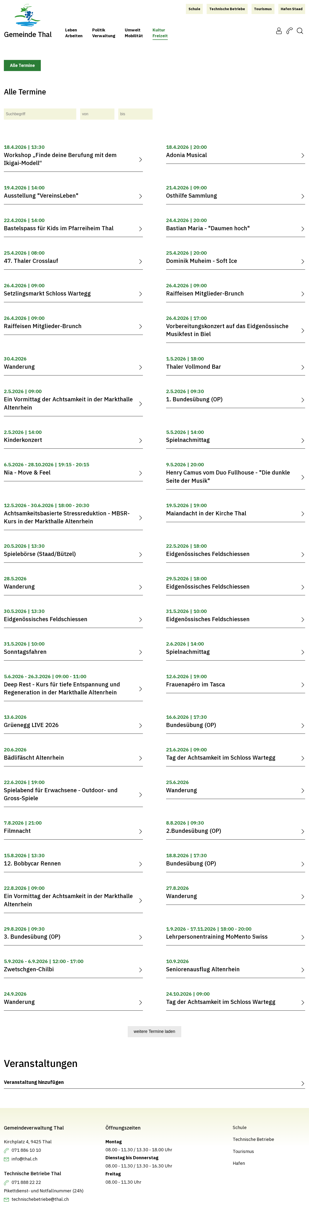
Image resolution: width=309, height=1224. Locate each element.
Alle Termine (22, 65)
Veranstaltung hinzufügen (34, 1082)
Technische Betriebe (253, 1139)
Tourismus (243, 1151)
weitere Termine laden (154, 1031)
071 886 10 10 (26, 1150)
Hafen (239, 1163)
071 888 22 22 (26, 1182)
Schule (239, 1127)
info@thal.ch (24, 1159)
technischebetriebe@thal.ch (40, 1199)
